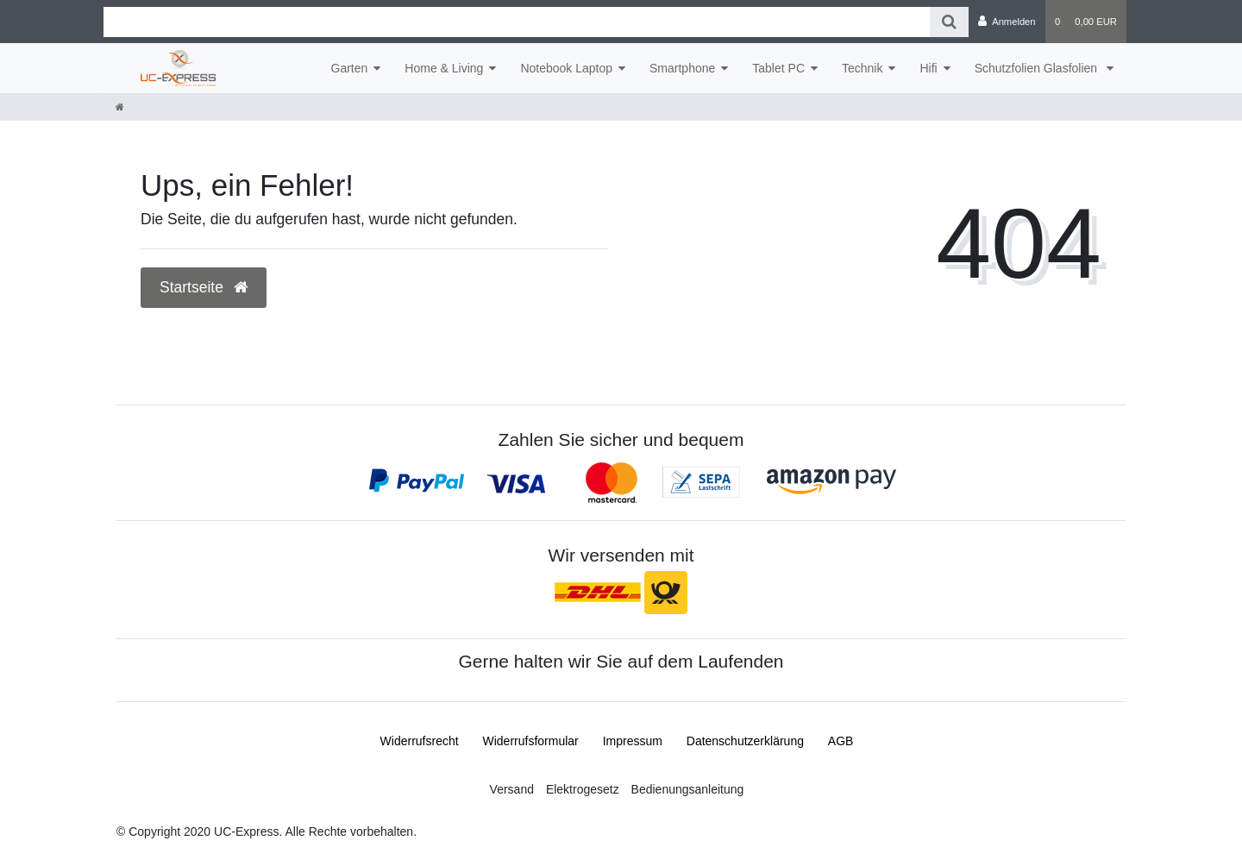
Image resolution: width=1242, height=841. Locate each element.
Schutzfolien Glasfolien (1038, 68)
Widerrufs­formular (531, 741)
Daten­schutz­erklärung (745, 741)
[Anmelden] (1007, 21)
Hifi (928, 68)
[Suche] (949, 22)
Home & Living (444, 68)
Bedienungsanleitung (687, 789)
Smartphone (682, 68)
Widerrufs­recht (419, 741)
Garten (349, 68)
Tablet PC (778, 68)
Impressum (632, 741)
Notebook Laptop (566, 68)
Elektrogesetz (582, 789)
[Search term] (517, 22)
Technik (862, 68)
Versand (512, 789)
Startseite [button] (204, 287)
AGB (841, 741)
